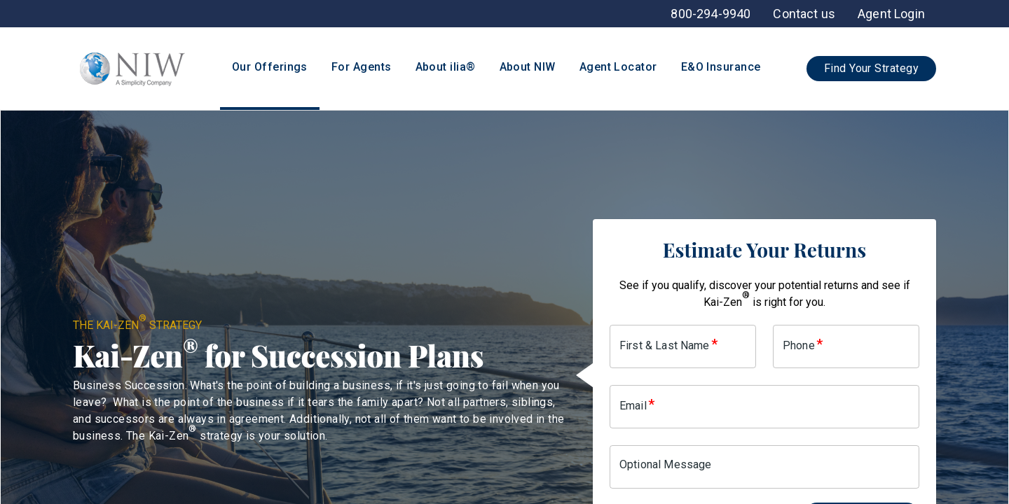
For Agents (361, 67)
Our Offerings (270, 67)
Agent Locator (618, 67)
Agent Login (891, 13)
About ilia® (446, 67)
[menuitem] (891, 13)
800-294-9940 (710, 13)
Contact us (804, 13)
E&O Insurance (721, 67)
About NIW (528, 67)
